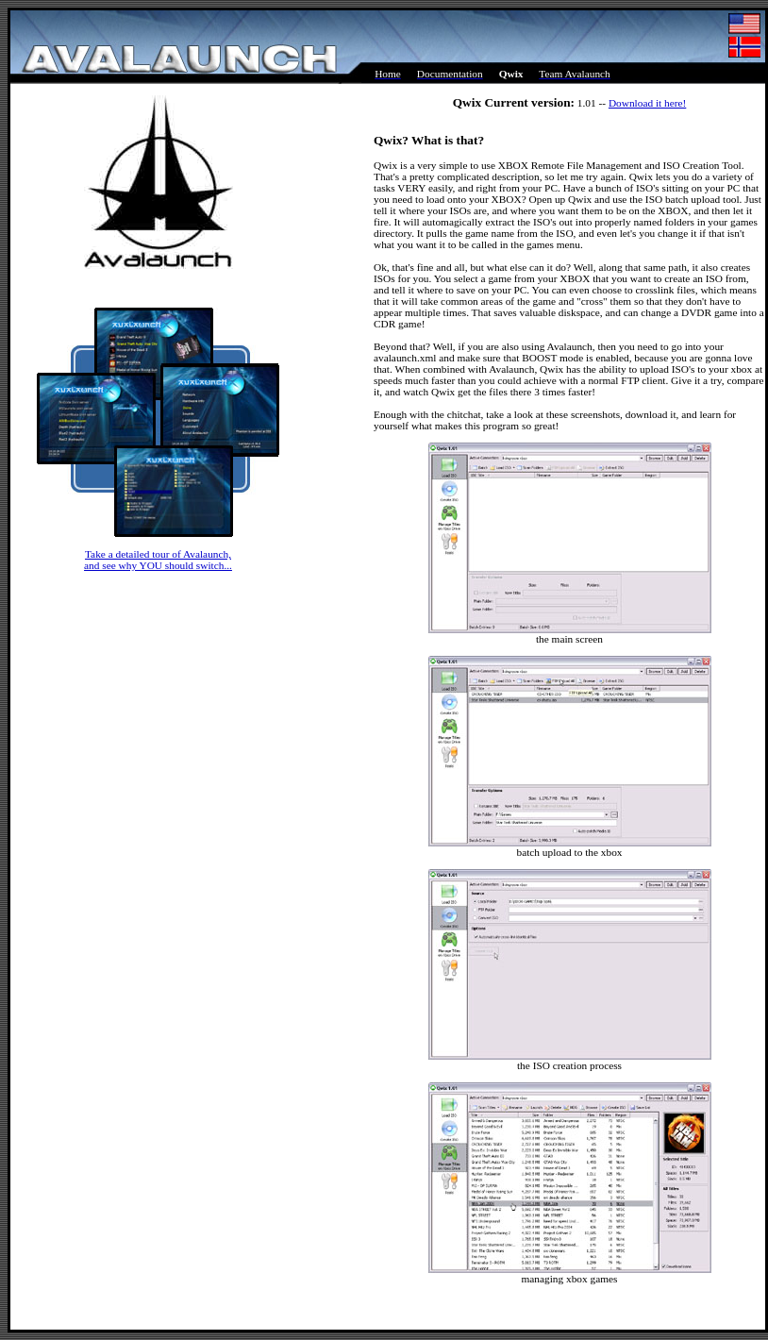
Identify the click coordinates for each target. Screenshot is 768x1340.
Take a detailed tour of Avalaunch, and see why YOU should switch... (158, 559)
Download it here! (647, 103)
